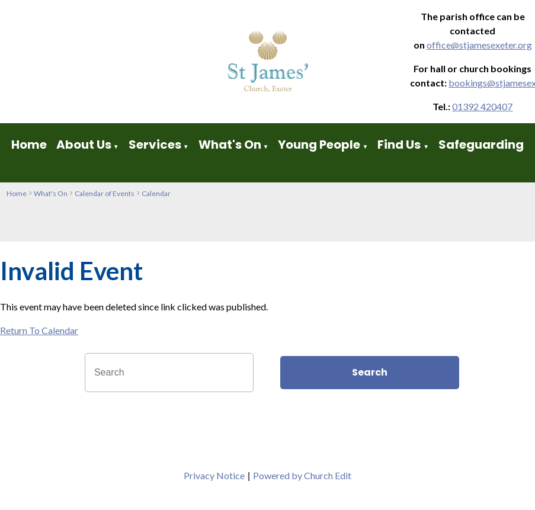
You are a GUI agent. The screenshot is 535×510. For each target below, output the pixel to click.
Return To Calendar (39, 330)
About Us (83, 144)
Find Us (400, 144)
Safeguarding (481, 144)
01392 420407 (482, 106)
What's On (229, 144)
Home (29, 144)
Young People (319, 144)
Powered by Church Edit (302, 475)
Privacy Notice (214, 475)
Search (369, 372)
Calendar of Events (104, 193)
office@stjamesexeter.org (479, 44)
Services (155, 144)
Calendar (156, 193)
